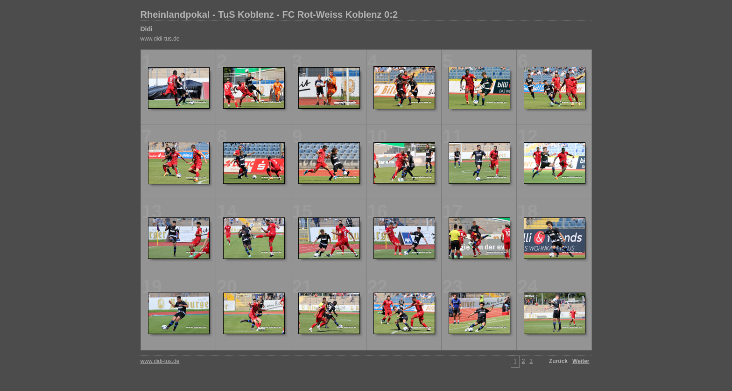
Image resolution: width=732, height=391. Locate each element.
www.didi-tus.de (160, 38)
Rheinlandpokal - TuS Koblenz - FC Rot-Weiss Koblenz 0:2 (269, 14)
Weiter (580, 361)
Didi (147, 29)
